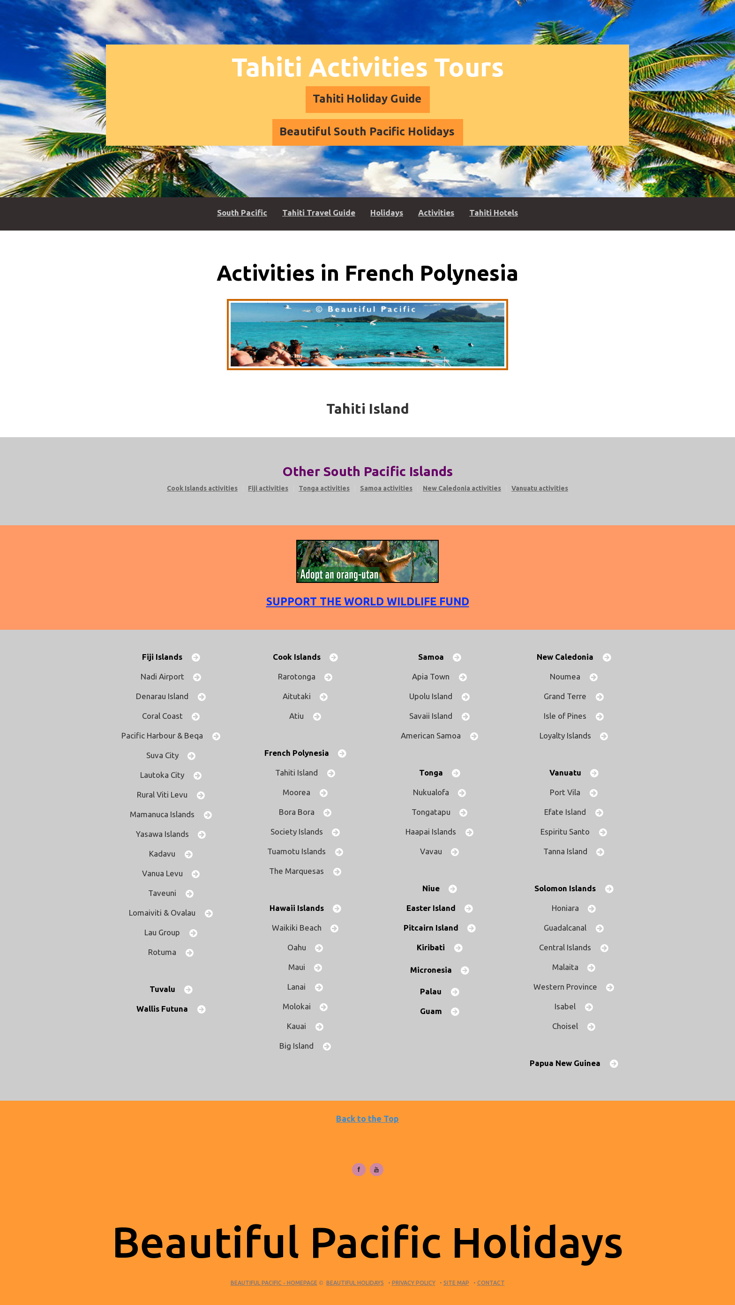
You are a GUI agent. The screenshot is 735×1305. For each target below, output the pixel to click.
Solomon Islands (568, 888)
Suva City (166, 755)
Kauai (300, 1026)
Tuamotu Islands (300, 851)
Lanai (300, 986)
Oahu (300, 947)
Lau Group (166, 932)
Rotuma (166, 951)
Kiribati (434, 947)
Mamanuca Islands (166, 814)
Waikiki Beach (300, 927)
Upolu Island (434, 696)
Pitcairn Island (435, 927)
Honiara (569, 907)
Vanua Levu (166, 873)
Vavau (435, 851)
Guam (435, 1011)
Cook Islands (300, 656)
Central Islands (569, 947)
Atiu (300, 715)
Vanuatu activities (539, 488)
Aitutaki (300, 696)
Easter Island (434, 907)
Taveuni (166, 892)
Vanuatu (569, 772)
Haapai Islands (434, 831)
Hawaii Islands (300, 907)
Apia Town (434, 676)
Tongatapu (435, 811)
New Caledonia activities (462, 488)
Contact (491, 1283)
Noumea (569, 676)
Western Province (569, 986)
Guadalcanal (569, 927)
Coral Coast (166, 715)
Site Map (456, 1283)
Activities (436, 212)
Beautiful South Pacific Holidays (367, 131)
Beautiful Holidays (355, 1283)
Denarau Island (166, 696)
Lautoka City (166, 774)
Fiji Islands (166, 656)
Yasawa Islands (166, 833)
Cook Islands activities (202, 488)
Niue (434, 888)
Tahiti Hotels (493, 212)
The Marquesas (300, 870)
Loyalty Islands (569, 735)
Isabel (569, 1006)
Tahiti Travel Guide (318, 212)
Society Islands (300, 831)
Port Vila (569, 792)
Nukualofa (435, 792)
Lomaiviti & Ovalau (166, 912)
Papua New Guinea (569, 1063)
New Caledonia (569, 656)
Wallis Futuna (165, 1008)
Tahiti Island (300, 772)
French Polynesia (300, 752)
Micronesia (434, 969)
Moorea (300, 792)
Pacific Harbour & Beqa (165, 735)
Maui (300, 966)
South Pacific (242, 212)
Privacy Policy (413, 1283)
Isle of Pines (569, 715)
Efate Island (568, 811)
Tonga (434, 772)
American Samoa (434, 735)
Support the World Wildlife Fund (367, 601)
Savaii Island (434, 715)
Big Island (300, 1045)
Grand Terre (569, 696)
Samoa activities (386, 488)
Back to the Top (367, 1118)
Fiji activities (268, 488)
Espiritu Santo (568, 831)
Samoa (434, 656)
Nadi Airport (166, 676)
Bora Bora (300, 811)
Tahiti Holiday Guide (367, 98)
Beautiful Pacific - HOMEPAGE (274, 1283)
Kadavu (166, 853)
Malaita (569, 966)
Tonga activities (324, 488)
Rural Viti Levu (166, 794)
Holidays (386, 212)
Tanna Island (569, 851)
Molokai (300, 1006)
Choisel (568, 1026)
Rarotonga (300, 676)
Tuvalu (166, 988)
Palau (434, 991)
